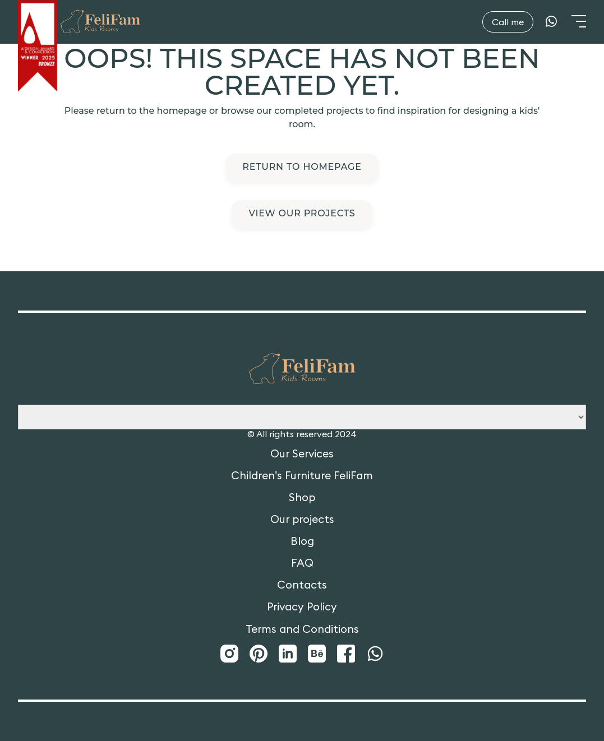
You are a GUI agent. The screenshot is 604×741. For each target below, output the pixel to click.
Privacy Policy (302, 606)
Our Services (302, 453)
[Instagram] (229, 654)
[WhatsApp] (551, 22)
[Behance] (317, 654)
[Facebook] (346, 654)
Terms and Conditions (302, 629)
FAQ (302, 563)
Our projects (302, 519)
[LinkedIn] (288, 654)
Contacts (302, 584)
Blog (302, 541)
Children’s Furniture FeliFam (302, 475)
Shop (302, 497)
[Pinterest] (259, 654)
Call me (508, 21)
